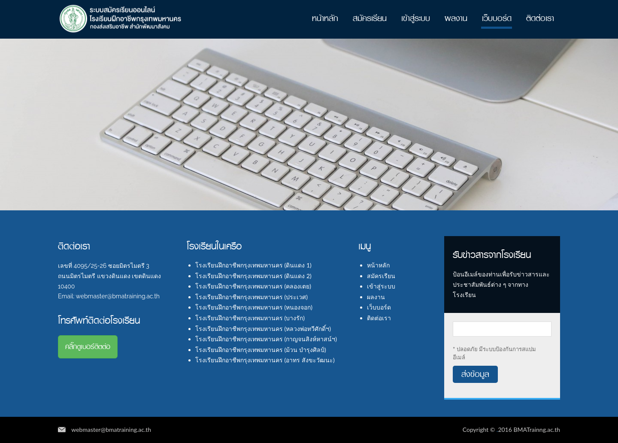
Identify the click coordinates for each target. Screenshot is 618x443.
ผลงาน (456, 18)
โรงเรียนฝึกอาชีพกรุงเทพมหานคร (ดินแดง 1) (253, 265)
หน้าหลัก (325, 18)
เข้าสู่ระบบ (415, 18)
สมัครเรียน (370, 18)
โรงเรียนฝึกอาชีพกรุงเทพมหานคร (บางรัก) (250, 318)
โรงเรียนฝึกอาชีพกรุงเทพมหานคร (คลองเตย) (253, 286)
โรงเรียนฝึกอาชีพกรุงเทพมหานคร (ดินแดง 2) (253, 275)
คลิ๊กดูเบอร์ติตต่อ (87, 346)
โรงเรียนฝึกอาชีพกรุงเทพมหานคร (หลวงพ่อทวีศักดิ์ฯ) (263, 328)
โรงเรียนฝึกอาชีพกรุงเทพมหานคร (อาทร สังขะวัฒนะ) (265, 360)
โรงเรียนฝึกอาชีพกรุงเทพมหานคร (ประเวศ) (251, 296)
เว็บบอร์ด (497, 18)
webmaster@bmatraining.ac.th (111, 429)
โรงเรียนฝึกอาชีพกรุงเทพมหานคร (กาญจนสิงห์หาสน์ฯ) (266, 339)
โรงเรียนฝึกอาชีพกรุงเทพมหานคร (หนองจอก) (253, 307)
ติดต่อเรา (540, 18)
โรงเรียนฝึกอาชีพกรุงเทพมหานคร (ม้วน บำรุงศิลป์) (260, 349)
